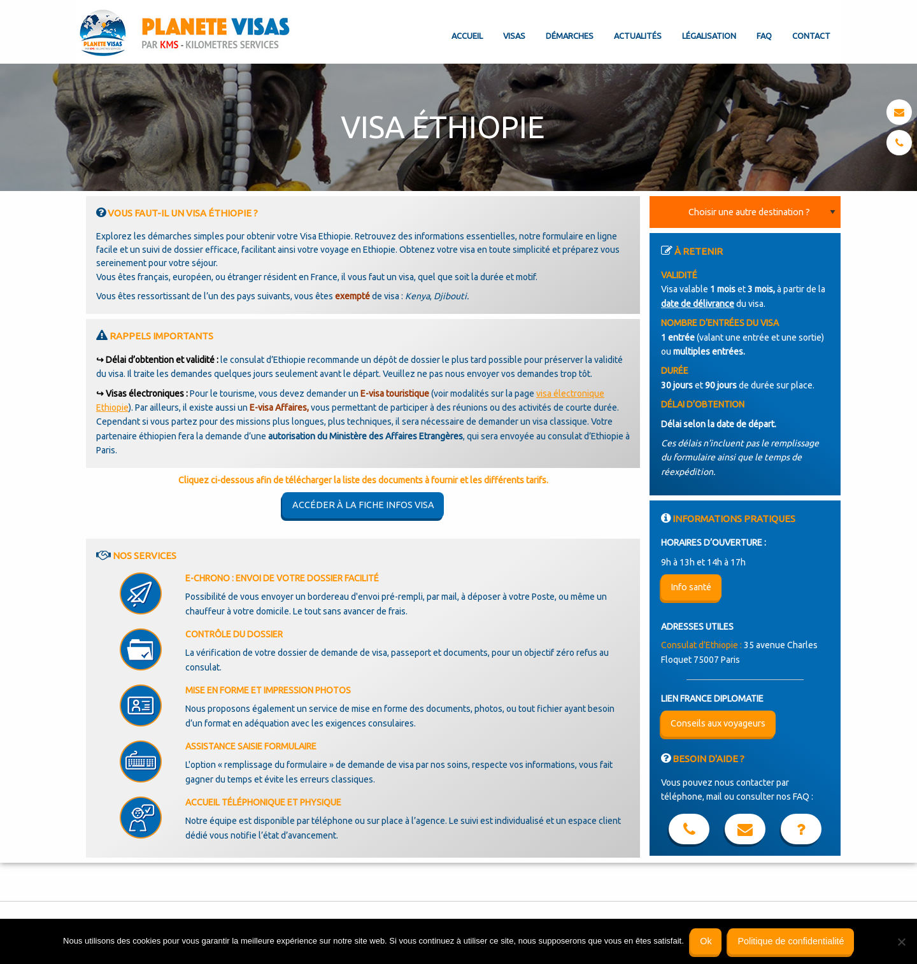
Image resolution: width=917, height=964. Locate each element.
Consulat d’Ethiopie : (701, 645)
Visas (514, 35)
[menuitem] (467, 25)
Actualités (638, 35)
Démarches (570, 35)
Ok (705, 941)
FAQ (764, 35)
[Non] (901, 941)
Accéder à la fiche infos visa (363, 505)
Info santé (691, 587)
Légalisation (709, 35)
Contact (811, 35)
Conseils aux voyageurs (718, 723)
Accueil (467, 35)
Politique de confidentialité (790, 941)
